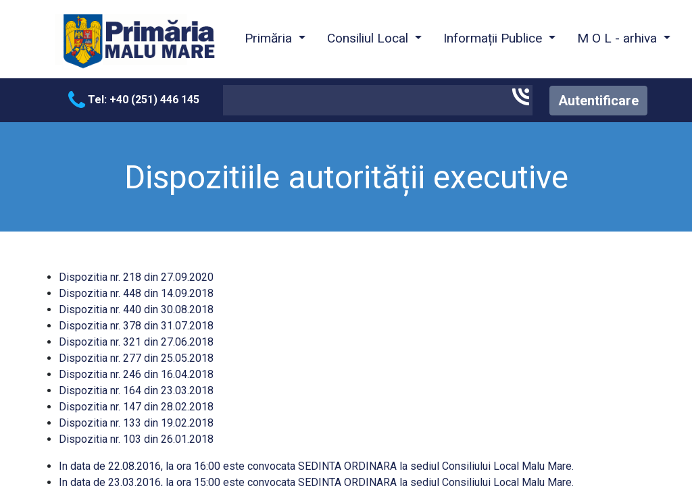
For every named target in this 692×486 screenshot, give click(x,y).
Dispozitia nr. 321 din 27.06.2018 (136, 341)
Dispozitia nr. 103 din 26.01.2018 (136, 439)
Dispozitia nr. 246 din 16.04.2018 (136, 374)
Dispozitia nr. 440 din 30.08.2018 (136, 309)
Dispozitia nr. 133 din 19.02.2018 (136, 422)
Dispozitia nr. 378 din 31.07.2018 (136, 325)
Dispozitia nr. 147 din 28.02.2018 (136, 406)
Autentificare (598, 100)
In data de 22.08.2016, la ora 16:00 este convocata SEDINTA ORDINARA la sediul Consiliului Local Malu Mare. (316, 466)
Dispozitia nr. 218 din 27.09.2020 (136, 277)
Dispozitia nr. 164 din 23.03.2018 (136, 390)
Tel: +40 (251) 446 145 (133, 99)
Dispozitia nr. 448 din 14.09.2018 (136, 293)
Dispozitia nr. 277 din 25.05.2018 (136, 358)
